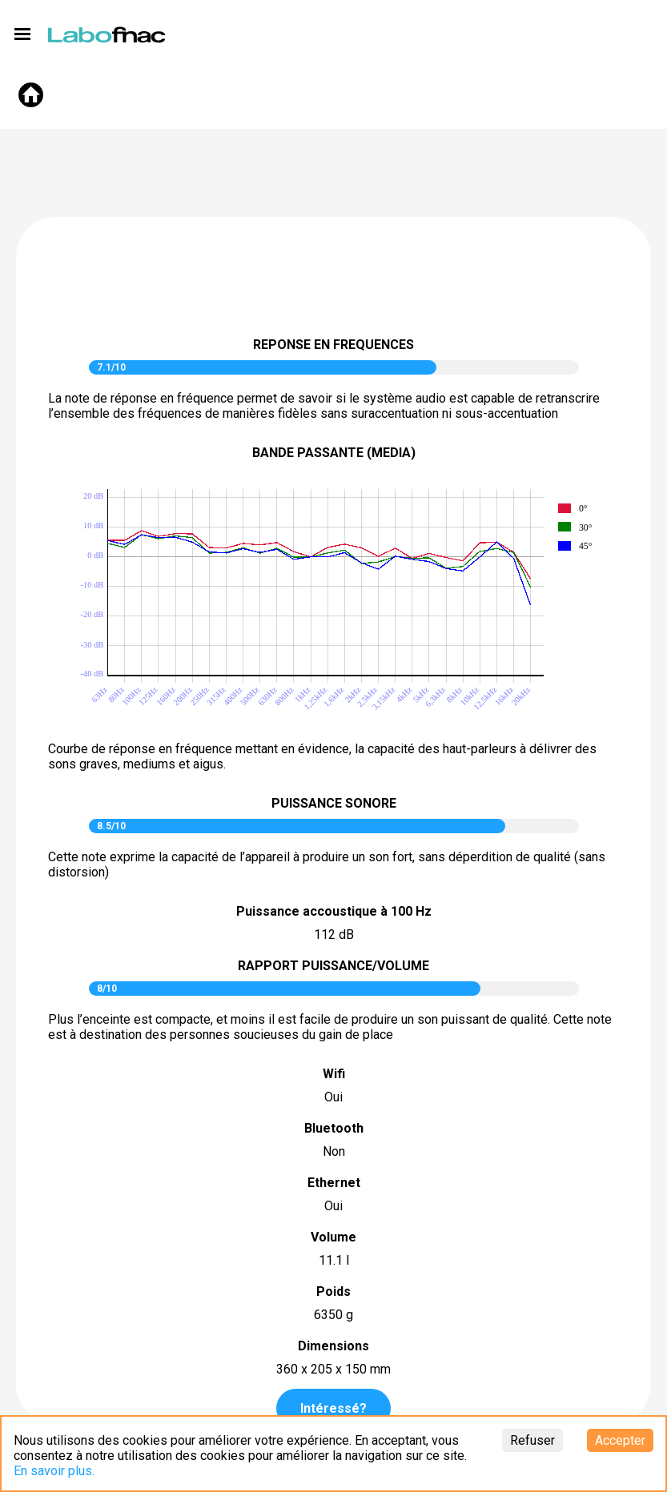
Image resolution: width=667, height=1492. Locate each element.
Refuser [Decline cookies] (532, 1440)
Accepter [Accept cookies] (620, 1440)
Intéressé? (333, 1408)
